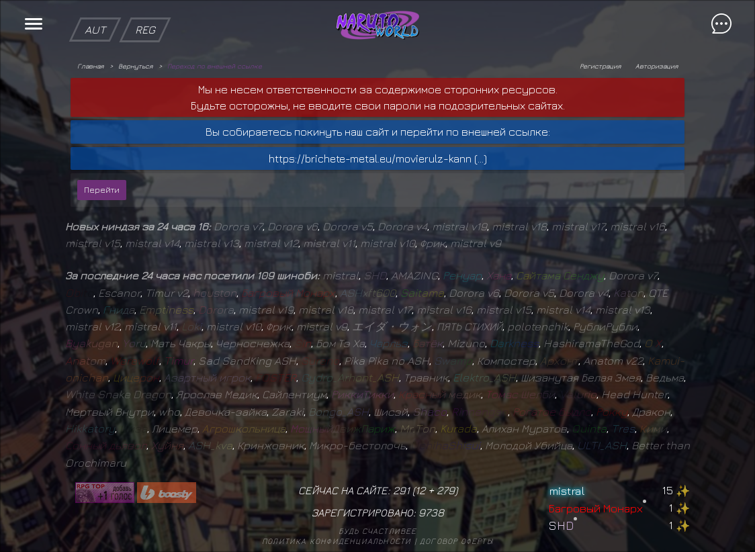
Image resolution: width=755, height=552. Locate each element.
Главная (90, 66)
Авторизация (656, 66)
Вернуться (135, 66)
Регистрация (600, 66)
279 (446, 490)
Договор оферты (456, 541)
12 (420, 490)
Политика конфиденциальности (336, 541)
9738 (431, 512)
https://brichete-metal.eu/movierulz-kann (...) (378, 158)
